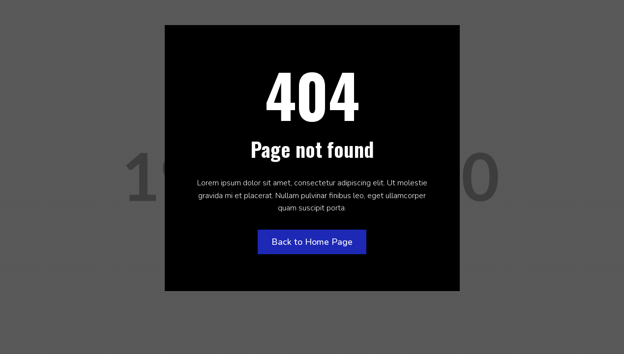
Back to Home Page (312, 242)
